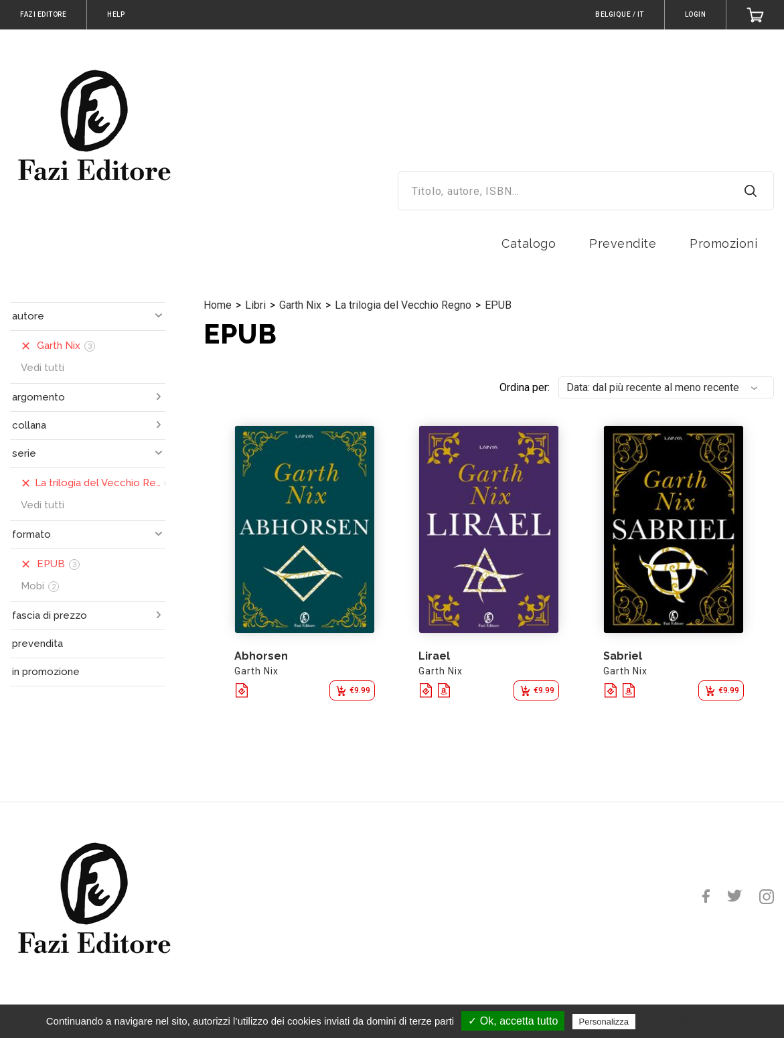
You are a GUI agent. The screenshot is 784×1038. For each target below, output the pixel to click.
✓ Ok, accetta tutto (513, 1021)
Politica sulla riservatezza (694, 1021)
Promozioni (723, 243)
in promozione (46, 672)
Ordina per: (524, 387)
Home (218, 305)
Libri (255, 305)
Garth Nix (300, 305)
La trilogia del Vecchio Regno (403, 305)
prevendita (37, 644)
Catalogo (528, 243)
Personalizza (604, 1022)
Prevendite (622, 243)
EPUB (498, 305)
